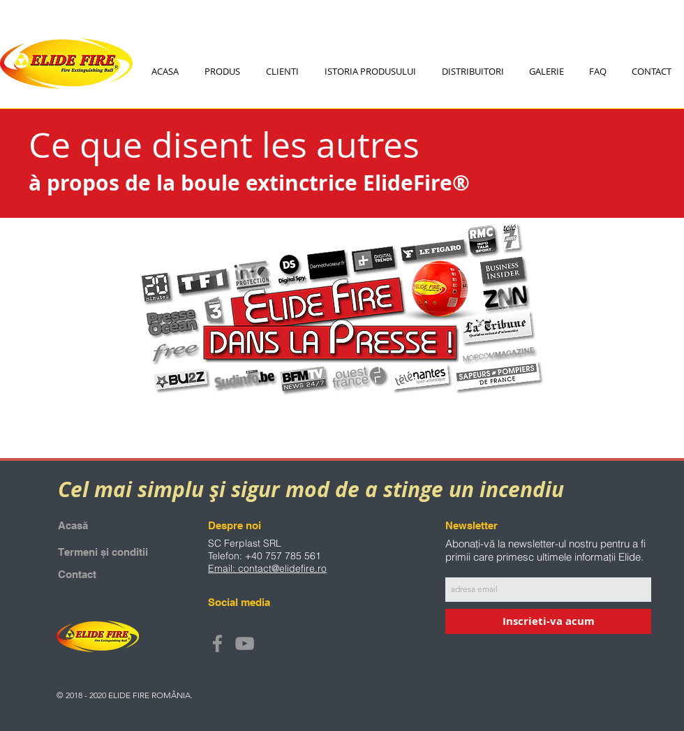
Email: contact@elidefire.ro (267, 568)
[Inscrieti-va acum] (548, 621)
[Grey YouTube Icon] (244, 643)
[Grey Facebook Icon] (217, 643)
